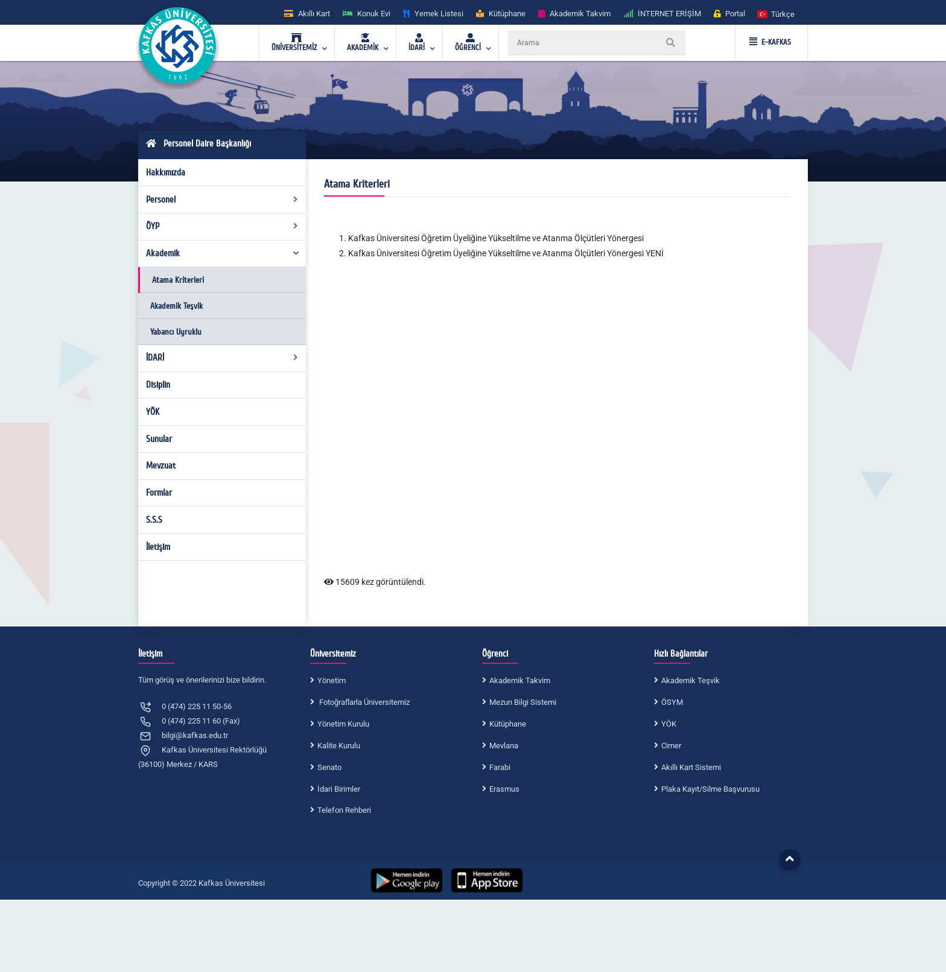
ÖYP (222, 226)
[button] (776, 13)
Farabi (499, 767)
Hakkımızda (165, 172)
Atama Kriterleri (178, 280)
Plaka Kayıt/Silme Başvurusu (710, 789)
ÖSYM (672, 702)
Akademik (223, 253)
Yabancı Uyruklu (176, 332)
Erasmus (504, 789)
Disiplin (158, 384)
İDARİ (222, 357)
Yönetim (331, 680)
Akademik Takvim (519, 680)
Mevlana (503, 745)
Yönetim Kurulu (343, 723)
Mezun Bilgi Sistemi (522, 702)
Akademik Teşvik (176, 306)
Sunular (159, 439)
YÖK (152, 411)
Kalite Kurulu (338, 745)
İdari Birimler (338, 789)
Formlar (159, 492)
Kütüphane (507, 723)
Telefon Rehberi (344, 810)
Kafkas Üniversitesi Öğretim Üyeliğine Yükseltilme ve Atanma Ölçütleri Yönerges (495, 238)
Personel (222, 199)
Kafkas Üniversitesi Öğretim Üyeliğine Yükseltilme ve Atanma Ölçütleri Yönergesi (496, 253)
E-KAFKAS (770, 42)
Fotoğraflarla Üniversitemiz (363, 702)
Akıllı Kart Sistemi (691, 767)
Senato (329, 767)
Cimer (671, 745)
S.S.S (154, 519)
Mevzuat (161, 465)
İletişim (158, 546)
